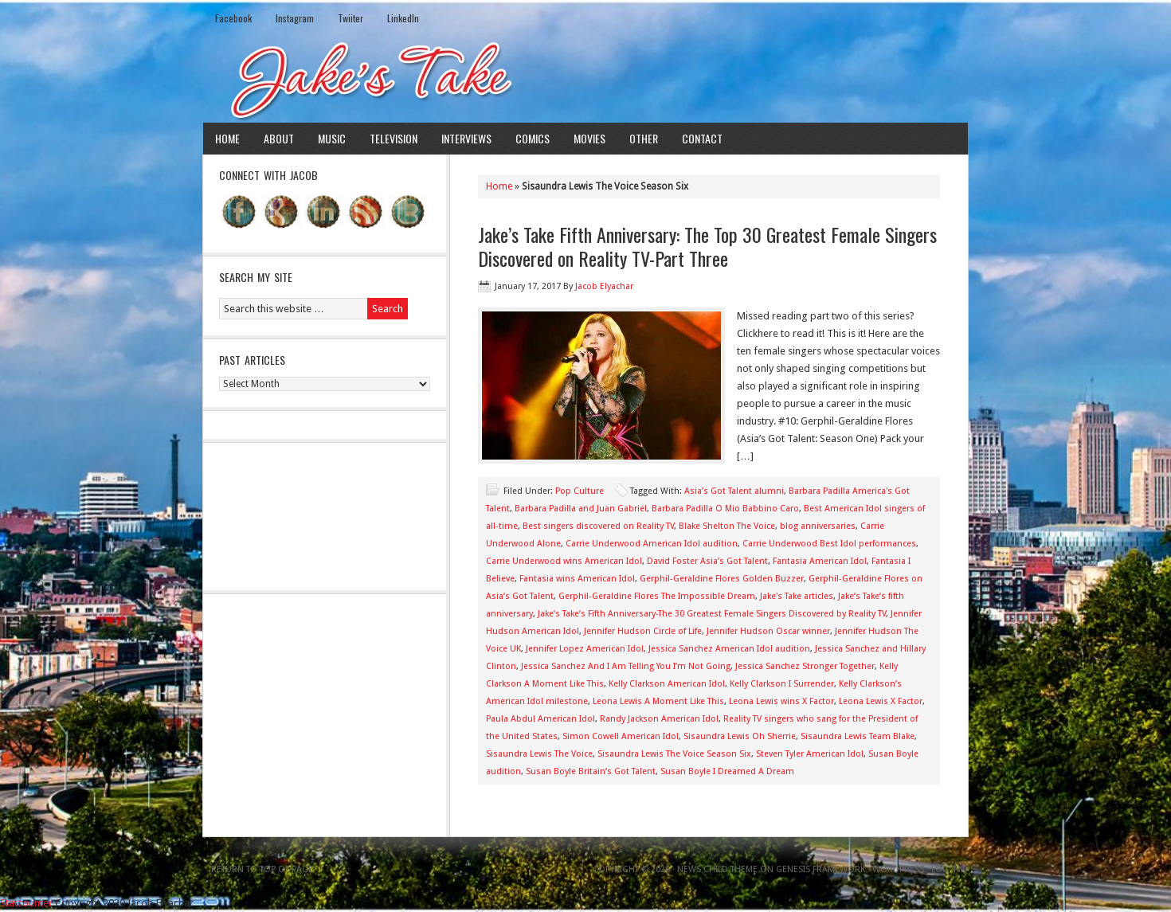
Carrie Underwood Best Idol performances (829, 543)
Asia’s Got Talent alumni (734, 491)
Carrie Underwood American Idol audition (652, 543)
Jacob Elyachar (604, 286)
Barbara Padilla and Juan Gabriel (581, 508)
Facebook (233, 18)
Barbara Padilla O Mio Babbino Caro (725, 508)
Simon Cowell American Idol (620, 736)
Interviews (466, 138)
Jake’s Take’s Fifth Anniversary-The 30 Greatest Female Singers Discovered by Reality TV (712, 614)
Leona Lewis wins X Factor (781, 701)
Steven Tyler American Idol (810, 754)
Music (332, 138)
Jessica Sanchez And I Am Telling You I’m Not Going (625, 666)
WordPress (898, 869)
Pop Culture (579, 491)
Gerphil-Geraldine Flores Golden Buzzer (722, 578)
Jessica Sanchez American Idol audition (729, 649)
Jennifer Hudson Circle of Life (643, 631)
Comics (532, 138)
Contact (702, 138)
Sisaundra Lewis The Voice (539, 754)
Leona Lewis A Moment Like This (658, 701)
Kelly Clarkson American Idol (667, 684)
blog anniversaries (818, 526)
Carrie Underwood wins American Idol (564, 561)
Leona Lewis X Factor (880, 701)
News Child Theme (717, 869)
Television (393, 138)
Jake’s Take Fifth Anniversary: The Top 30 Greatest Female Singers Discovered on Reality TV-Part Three (707, 246)
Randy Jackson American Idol (659, 719)
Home (227, 138)
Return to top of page (262, 869)
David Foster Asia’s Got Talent (707, 561)
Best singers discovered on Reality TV (598, 526)
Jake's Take (585, 79)
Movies (589, 138)
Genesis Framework (820, 869)
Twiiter (350, 18)
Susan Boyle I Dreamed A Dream (727, 771)
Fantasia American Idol (820, 561)
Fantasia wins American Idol (577, 578)
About (279, 138)
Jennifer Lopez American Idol (585, 649)
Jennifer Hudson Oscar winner (768, 631)
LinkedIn (403, 18)
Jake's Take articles (796, 596)
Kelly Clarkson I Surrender (782, 684)
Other (643, 138)
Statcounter (26, 903)
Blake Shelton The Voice (727, 526)
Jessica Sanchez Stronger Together (805, 666)
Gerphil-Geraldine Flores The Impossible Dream (656, 596)
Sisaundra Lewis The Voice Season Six (674, 754)
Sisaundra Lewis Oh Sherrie (739, 736)
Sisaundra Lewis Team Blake (857, 736)
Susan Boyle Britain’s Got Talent (591, 771)
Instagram (295, 18)
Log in (945, 869)
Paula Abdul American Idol (540, 719)
